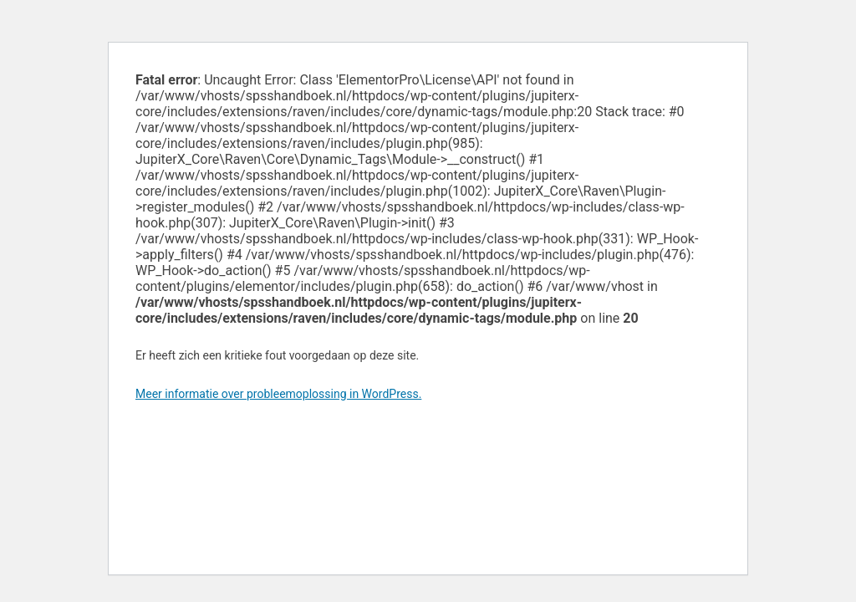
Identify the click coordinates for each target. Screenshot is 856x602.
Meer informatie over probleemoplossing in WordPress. (278, 393)
